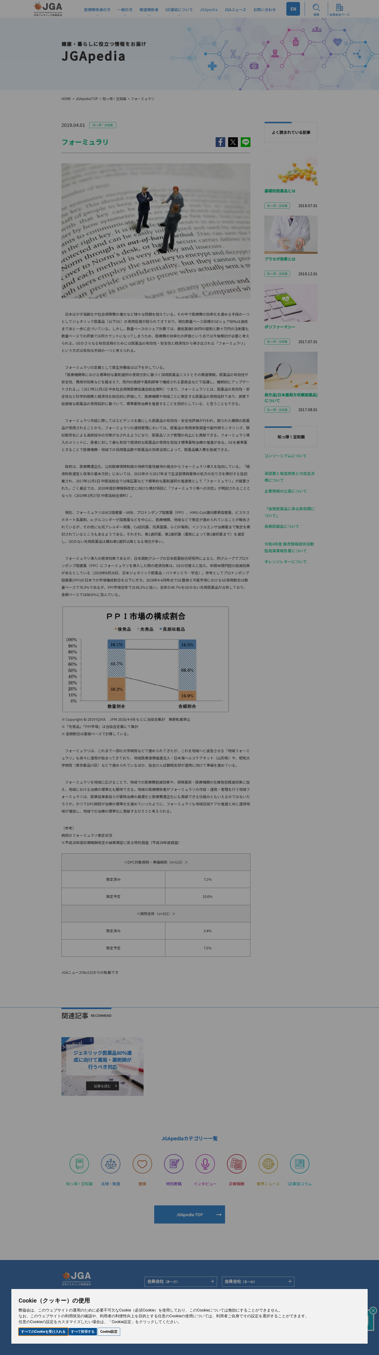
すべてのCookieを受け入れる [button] (43, 1331)
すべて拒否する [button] (83, 1331)
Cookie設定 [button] (109, 1331)
